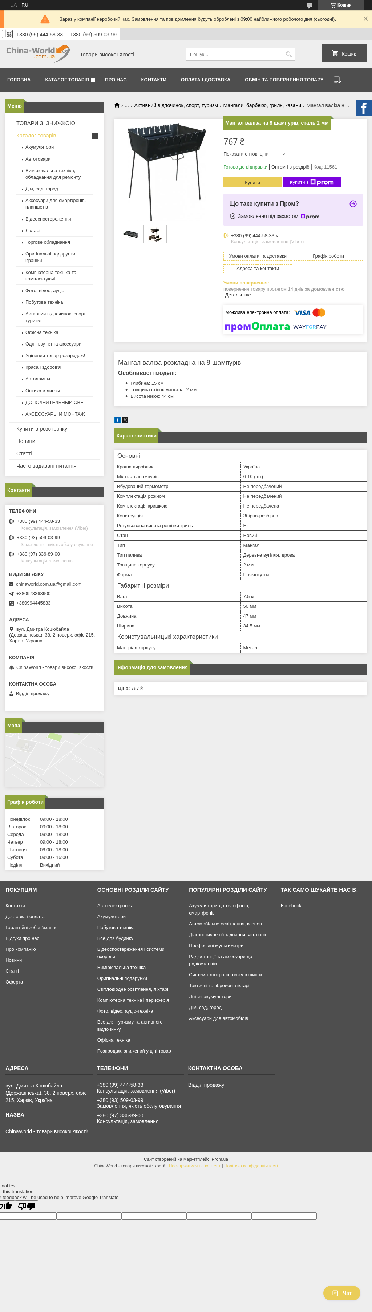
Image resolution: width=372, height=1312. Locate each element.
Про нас (115, 79)
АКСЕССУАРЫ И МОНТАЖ (55, 414)
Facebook (291, 905)
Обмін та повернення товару (284, 79)
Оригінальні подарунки (122, 978)
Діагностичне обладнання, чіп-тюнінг (229, 934)
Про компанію (20, 949)
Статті (24, 453)
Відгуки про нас (22, 938)
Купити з (312, 182)
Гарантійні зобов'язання (31, 927)
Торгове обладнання (47, 242)
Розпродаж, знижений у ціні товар (134, 1051)
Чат (342, 1293)
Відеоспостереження (48, 219)
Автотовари (38, 159)
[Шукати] (288, 54)
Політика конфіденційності (251, 1165)
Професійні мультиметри (216, 945)
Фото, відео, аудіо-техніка (125, 1011)
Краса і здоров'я (43, 367)
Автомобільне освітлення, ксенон (225, 924)
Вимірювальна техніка (121, 967)
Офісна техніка (41, 332)
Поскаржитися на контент (195, 1165)
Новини (25, 441)
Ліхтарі (32, 230)
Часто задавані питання (46, 466)
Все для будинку (115, 938)
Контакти (154, 79)
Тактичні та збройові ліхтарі (219, 985)
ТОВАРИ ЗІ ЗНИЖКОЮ (45, 123)
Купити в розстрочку (41, 428)
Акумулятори (39, 147)
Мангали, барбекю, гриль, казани (262, 105)
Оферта (14, 982)
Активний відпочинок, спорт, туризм (176, 105)
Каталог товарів (67, 79)
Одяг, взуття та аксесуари (53, 344)
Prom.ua (220, 1159)
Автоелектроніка (115, 905)
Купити (252, 182)
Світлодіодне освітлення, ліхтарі (132, 989)
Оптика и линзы (42, 390)
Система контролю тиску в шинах (225, 974)
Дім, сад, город (41, 188)
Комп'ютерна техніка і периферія (133, 1000)
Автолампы (37, 379)
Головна (19, 79)
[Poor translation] (26, 1206)
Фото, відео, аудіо (44, 290)
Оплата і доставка (205, 79)
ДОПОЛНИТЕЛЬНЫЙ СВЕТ (55, 402)
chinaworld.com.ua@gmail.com (49, 584)
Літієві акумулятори (210, 996)
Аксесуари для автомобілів (218, 1018)
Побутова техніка (44, 302)
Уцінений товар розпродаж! (55, 355)
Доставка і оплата (25, 916)
